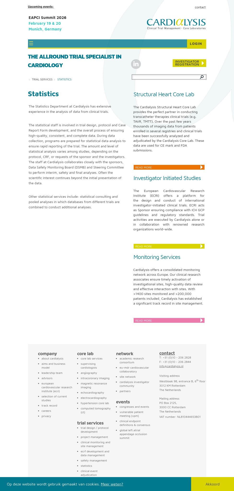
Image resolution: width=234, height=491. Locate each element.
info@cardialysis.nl (171, 366)
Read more (144, 167)
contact (167, 353)
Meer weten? (112, 484)
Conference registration (189, 63)
